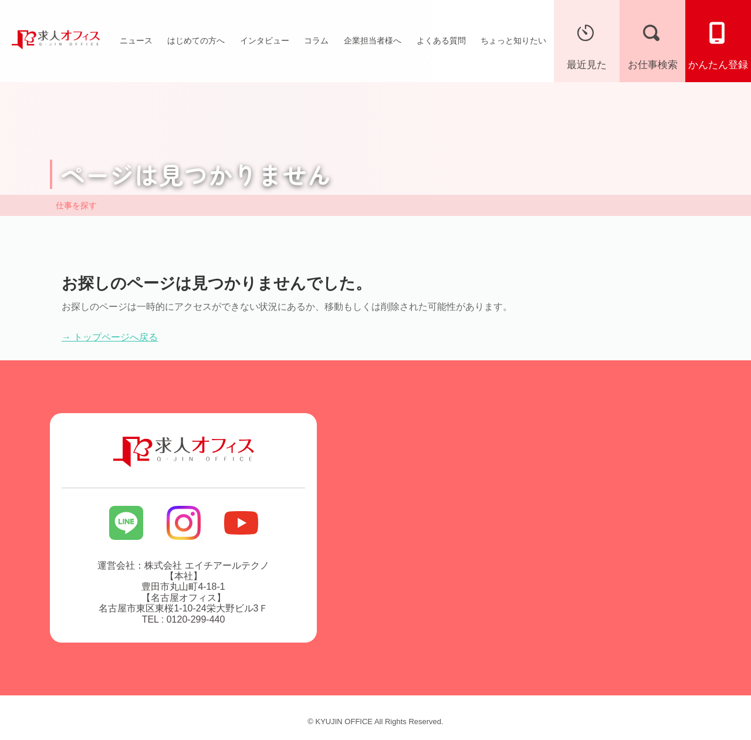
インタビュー (264, 40)
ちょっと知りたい (513, 40)
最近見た (587, 43)
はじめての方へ (196, 40)
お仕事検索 (653, 43)
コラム (316, 40)
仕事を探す (76, 205)
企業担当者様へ (372, 40)
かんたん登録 (718, 43)
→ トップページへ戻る (110, 337)
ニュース (136, 40)
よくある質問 (441, 40)
